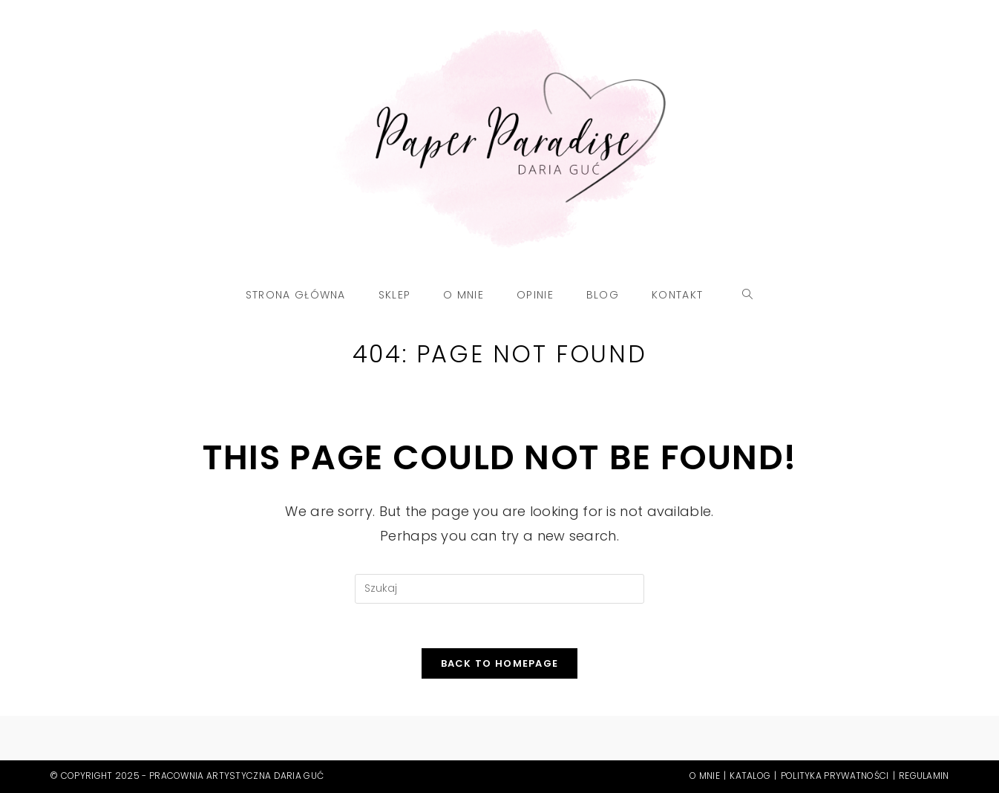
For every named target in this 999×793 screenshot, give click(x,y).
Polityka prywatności (835, 775)
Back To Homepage (500, 663)
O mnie (705, 775)
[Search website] (748, 295)
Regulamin (924, 775)
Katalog (750, 775)
